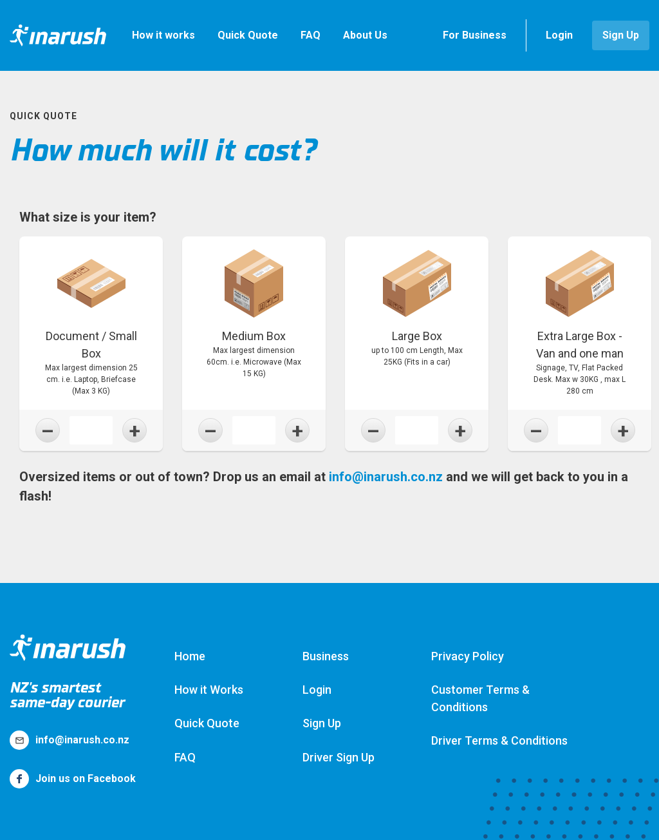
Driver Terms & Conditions (499, 740)
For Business (474, 35)
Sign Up (620, 35)
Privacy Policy (467, 656)
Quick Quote (248, 35)
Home (189, 656)
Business (325, 656)
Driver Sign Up (338, 757)
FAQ (310, 35)
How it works (163, 35)
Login (559, 35)
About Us (365, 35)
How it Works (208, 689)
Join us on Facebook (73, 778)
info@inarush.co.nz (386, 476)
